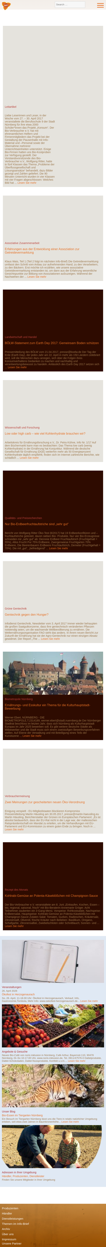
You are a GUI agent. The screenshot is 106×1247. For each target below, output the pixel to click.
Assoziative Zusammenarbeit (22, 243)
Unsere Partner (12, 1243)
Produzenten (10, 1208)
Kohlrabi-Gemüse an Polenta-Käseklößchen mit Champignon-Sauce (51, 895)
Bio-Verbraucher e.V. (6, 6)
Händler (7, 1213)
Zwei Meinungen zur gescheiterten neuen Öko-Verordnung (45, 802)
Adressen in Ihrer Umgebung (19, 1172)
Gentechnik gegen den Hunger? (26, 614)
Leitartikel (10, 106)
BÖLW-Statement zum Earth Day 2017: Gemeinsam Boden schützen (52, 343)
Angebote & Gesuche (15, 1051)
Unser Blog (8, 1111)
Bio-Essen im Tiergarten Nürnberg (22, 1115)
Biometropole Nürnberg (19, 699)
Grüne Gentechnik (16, 608)
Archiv (6, 1229)
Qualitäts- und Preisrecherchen (23, 518)
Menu (100, 5)
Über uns (8, 1234)
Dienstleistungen (12, 1218)
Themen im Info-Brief (15, 1223)
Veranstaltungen (11, 987)
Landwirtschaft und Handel (21, 337)
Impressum (9, 1239)
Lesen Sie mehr (27, 182)
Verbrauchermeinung (17, 796)
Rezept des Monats (16, 889)
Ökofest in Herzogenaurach (18, 994)
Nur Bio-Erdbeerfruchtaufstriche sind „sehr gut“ (37, 524)
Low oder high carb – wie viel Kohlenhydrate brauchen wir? (45, 433)
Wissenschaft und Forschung (22, 427)
